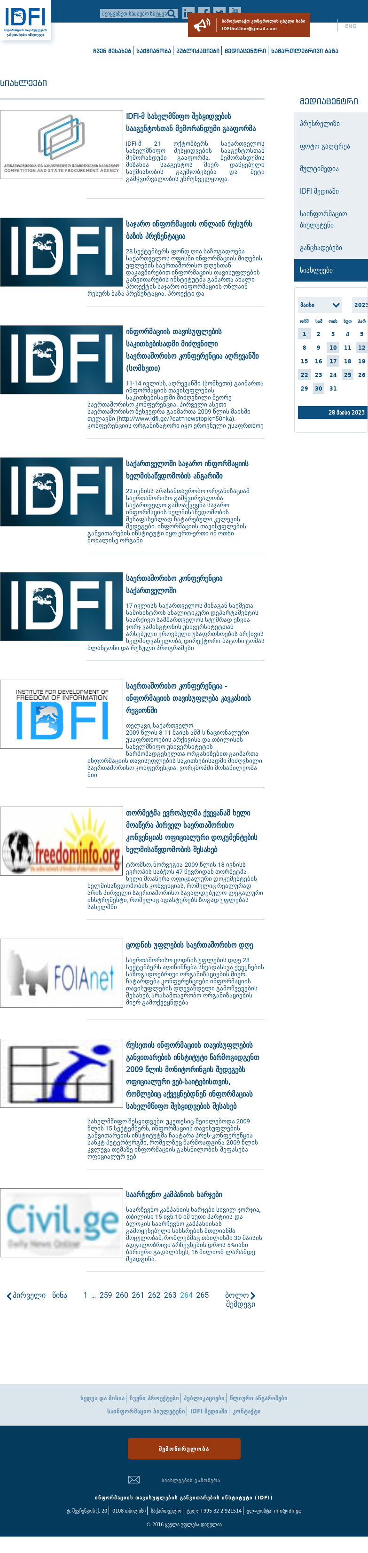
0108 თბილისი (129, 1510)
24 (333, 374)
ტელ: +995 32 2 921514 (214, 1510)
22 (304, 374)
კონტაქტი (247, 1411)
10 (333, 347)
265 (202, 1295)
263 (170, 1295)
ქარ (325, 26)
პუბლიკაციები (197, 51)
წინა (59, 1295)
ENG (351, 26)
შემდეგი (240, 1304)
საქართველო (166, 1510)
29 (304, 388)
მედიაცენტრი (245, 51)
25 (348, 374)
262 (154, 1295)
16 (318, 361)
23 (318, 374)
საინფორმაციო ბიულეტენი (146, 1411)
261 (138, 1295)
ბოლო (237, 1295)
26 (362, 374)
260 (122, 1295)
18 (348, 361)
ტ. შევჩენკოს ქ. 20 (87, 1510)
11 (348, 347)
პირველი (29, 1295)
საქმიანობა (153, 51)
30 (318, 388)
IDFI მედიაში (208, 1411)
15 (304, 361)
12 (362, 347)
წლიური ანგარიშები (259, 1398)
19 (362, 361)
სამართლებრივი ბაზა (304, 51)
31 (333, 388)
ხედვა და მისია (102, 1398)
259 (106, 1295)
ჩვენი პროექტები (154, 1398)
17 (333, 361)
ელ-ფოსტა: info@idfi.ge (274, 1510)
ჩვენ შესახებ (112, 51)
